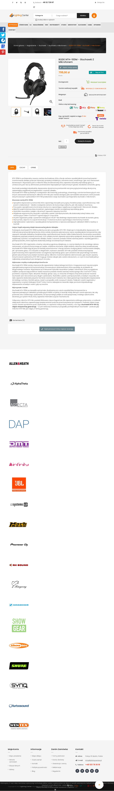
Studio (62, 25)
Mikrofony (71, 25)
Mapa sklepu (36, 756)
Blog (33, 771)
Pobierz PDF (100, 156)
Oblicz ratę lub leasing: (67, 104)
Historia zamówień (13, 761)
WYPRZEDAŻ (13, 25)
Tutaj (70, 127)
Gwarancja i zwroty (59, 764)
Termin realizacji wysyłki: (68, 88)
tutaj (76, 787)
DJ (30, 25)
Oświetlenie (23, 25)
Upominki (95, 25)
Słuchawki (80, 25)
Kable (88, 25)
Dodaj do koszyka (84, 141)
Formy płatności (58, 756)
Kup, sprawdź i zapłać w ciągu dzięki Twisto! (72, 118)
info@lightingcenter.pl (93, 761)
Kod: (60, 100)
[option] (16, 112)
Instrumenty (53, 25)
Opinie (33, 168)
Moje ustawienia (15, 756)
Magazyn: (62, 95)
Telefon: (79, 765)
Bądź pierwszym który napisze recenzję (57, 329)
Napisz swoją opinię (68, 68)
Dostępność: (64, 82)
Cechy (22, 168)
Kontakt (12, 30)
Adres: (78, 756)
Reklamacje (57, 768)
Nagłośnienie (37, 25)
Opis (12, 168)
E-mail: (79, 761)
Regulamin (56, 771)
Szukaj (83, 16)
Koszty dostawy (58, 760)
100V (45, 25)
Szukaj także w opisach (45, 20)
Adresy (11, 770)
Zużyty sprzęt (37, 760)
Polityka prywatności (39, 768)
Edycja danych (14, 766)
